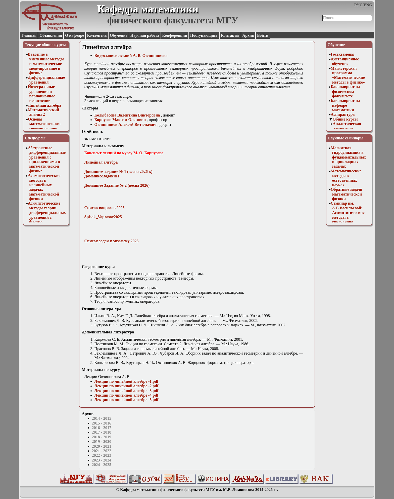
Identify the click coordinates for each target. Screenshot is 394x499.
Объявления (50, 35)
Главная (28, 35)
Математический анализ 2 (43, 112)
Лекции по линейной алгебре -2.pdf (126, 386)
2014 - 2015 (101, 418)
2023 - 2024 (101, 460)
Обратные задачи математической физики (346, 194)
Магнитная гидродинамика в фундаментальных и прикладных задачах (348, 157)
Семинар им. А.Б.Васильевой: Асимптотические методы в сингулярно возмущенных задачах (348, 217)
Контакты (230, 35)
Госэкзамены (342, 54)
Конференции (174, 35)
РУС (358, 5)
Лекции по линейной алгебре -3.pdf (126, 391)
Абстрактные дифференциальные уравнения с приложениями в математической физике (47, 159)
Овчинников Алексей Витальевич (125, 124)
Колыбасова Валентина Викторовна (127, 115)
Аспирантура (343, 114)
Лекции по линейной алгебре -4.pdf (126, 395)
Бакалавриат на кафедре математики (345, 105)
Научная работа (144, 35)
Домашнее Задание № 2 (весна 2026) (117, 185)
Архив (248, 35)
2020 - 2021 (101, 446)
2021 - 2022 (101, 451)
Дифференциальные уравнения (46, 79)
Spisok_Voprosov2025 (103, 217)
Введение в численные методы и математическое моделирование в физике (46, 63)
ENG (368, 5)
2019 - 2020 (101, 441)
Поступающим (204, 35)
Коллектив (97, 35)
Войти (262, 35)
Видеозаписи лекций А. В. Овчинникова (131, 55)
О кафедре (74, 35)
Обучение (118, 35)
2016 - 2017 (101, 428)
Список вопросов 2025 (104, 208)
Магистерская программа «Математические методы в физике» (348, 75)
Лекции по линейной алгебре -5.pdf (126, 400)
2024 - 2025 (101, 465)
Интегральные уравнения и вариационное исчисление (41, 94)
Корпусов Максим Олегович (120, 120)
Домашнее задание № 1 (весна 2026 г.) (118, 171)
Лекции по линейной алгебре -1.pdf (126, 381)
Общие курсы (345, 119)
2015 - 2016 (101, 423)
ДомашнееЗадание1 (102, 176)
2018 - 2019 (101, 437)
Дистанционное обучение (345, 61)
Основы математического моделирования (44, 124)
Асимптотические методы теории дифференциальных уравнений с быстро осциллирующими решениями (47, 217)
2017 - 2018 (101, 432)
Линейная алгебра (44, 105)
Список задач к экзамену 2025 (111, 241)
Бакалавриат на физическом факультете (345, 91)
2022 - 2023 (101, 455)
